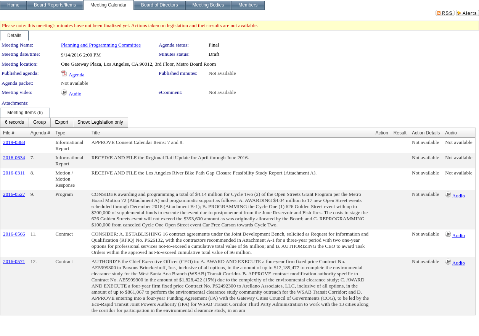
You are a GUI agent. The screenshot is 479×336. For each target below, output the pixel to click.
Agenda (76, 75)
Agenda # (40, 133)
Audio (75, 94)
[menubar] (64, 123)
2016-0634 (14, 157)
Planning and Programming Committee (101, 45)
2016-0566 (14, 234)
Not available (222, 73)
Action (382, 133)
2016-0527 (14, 194)
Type (60, 133)
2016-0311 (14, 173)
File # (8, 133)
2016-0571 (14, 261)
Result (400, 133)
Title (96, 133)
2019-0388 (14, 142)
